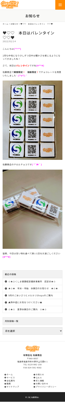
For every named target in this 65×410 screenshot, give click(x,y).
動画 (9, 383)
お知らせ (14, 24)
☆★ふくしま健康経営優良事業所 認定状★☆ (32, 281)
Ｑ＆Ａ (39, 377)
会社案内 (11, 380)
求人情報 (40, 380)
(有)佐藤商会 (33, 397)
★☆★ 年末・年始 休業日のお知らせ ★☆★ (33, 288)
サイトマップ (13, 386)
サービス (11, 377)
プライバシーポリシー (46, 386)
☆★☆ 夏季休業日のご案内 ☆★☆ (27, 309)
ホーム (5, 24)
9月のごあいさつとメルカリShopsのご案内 (30, 295)
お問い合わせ (42, 383)
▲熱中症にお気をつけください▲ (25, 302)
